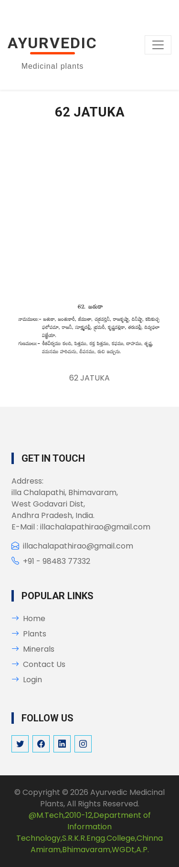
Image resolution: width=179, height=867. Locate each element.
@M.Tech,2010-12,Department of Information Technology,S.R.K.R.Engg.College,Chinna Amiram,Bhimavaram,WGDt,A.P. (89, 832)
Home (28, 618)
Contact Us (38, 664)
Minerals (32, 649)
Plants (28, 633)
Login (26, 679)
